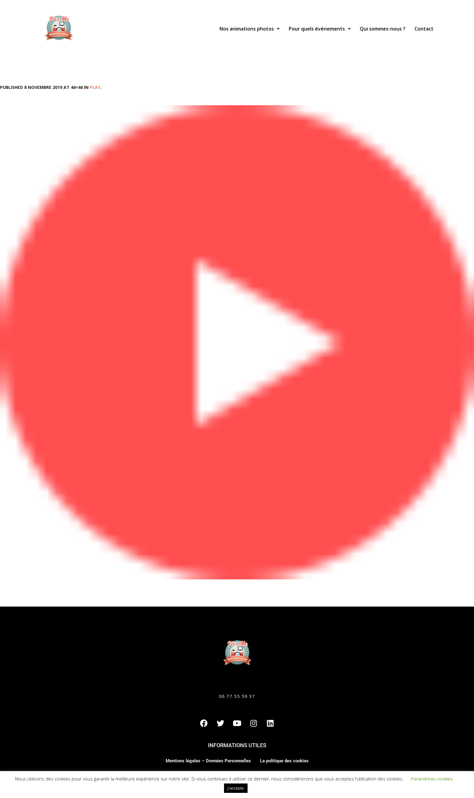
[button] (249, 29)
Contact (423, 28)
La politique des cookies (284, 761)
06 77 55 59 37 (237, 696)
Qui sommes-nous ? (382, 28)
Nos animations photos (249, 28)
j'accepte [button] (236, 788)
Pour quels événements (320, 28)
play (95, 87)
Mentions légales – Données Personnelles (208, 761)
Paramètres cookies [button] (432, 779)
